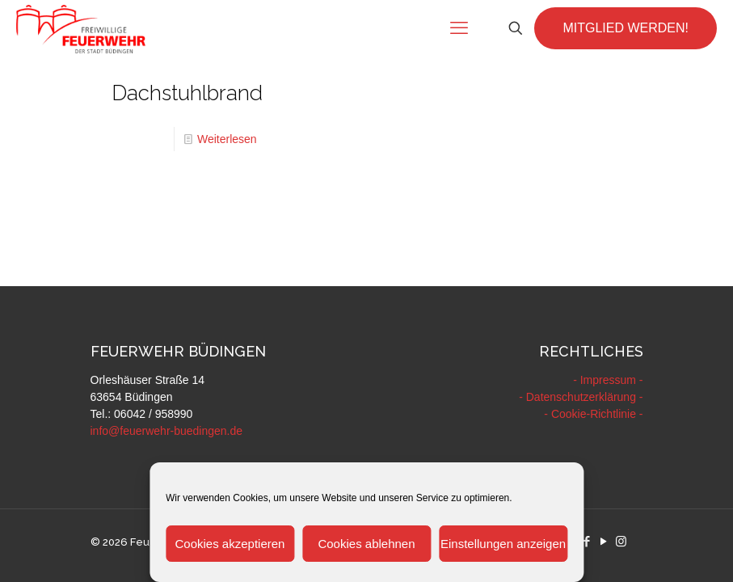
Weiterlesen (227, 139)
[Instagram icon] (621, 541)
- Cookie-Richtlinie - (593, 413)
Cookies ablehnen (366, 543)
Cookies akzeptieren (229, 543)
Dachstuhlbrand (187, 93)
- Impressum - (607, 379)
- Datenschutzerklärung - (580, 396)
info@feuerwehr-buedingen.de (167, 430)
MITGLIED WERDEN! (625, 28)
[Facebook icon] (587, 541)
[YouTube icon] (604, 541)
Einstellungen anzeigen (503, 543)
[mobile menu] (459, 28)
